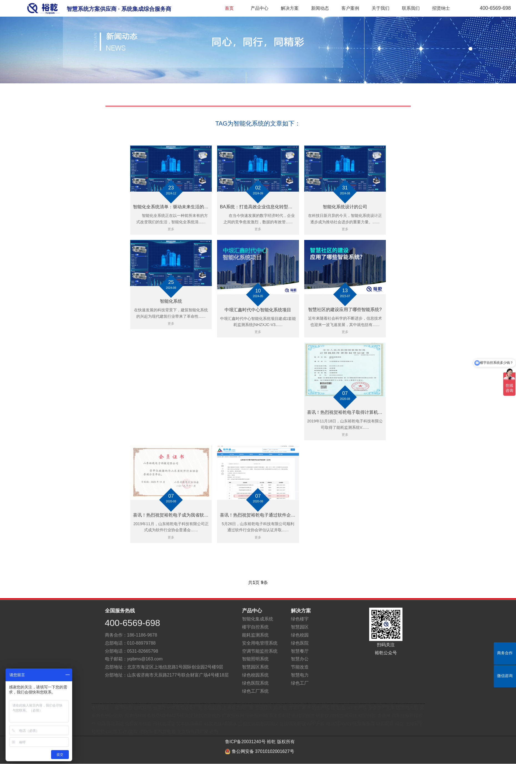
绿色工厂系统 (255, 691)
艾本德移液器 (189, 723)
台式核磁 (143, 707)
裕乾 (399, 723)
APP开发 (316, 723)
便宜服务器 (364, 723)
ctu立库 (130, 731)
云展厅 (159, 707)
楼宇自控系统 (255, 627)
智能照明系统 (255, 659)
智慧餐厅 (300, 651)
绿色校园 (300, 635)
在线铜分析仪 (292, 723)
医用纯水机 (407, 707)
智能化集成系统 (257, 619)
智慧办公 (300, 659)
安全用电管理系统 (260, 643)
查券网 (384, 715)
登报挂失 (264, 707)
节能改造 (300, 667)
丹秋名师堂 (164, 723)
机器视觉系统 (110, 723)
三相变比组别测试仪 (258, 723)
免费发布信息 (138, 723)
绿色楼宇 (300, 619)
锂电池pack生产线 (349, 707)
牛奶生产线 (318, 707)
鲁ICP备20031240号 (245, 741)
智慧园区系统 (255, 667)
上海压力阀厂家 (238, 707)
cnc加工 (114, 731)
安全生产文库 (381, 707)
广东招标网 (233, 715)
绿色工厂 (300, 683)
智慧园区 (300, 627)
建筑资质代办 (208, 715)
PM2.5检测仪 (180, 715)
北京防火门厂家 (192, 731)
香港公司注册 (282, 715)
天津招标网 (135, 715)
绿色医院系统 (255, 683)
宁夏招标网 (256, 715)
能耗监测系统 (255, 635)
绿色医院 (300, 643)
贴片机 (280, 707)
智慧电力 (300, 675)
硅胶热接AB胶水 (220, 723)
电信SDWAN (338, 723)
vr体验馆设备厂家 (184, 707)
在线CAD (156, 715)
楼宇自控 (124, 707)
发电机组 (212, 707)
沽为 (213, 731)
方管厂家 (297, 707)
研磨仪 (322, 715)
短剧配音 (385, 723)
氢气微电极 (165, 731)
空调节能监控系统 (260, 651)
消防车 (145, 731)
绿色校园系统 (255, 675)
